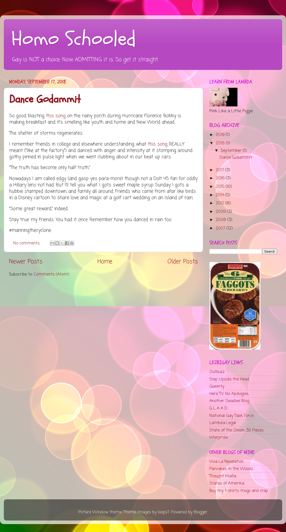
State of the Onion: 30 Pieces (236, 430)
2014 (220, 195)
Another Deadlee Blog (229, 401)
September (232, 150)
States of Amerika (226, 483)
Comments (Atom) (51, 274)
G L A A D (218, 408)
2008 (221, 220)
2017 (220, 170)
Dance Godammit (45, 99)
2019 (221, 135)
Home (105, 261)
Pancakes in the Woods (231, 469)
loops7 (163, 512)
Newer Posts (25, 261)
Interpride (218, 437)
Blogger (200, 512)
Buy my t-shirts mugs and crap (238, 491)
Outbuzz (217, 372)
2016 (221, 178)
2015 (220, 186)
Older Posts (183, 261)
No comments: (27, 243)
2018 (221, 143)
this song (56, 116)
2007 (221, 228)
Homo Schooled (73, 39)
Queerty (216, 386)
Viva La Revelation (226, 462)
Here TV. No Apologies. (229, 394)
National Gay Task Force (231, 416)
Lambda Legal (222, 423)
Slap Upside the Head (229, 379)
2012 (220, 203)
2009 (221, 211)
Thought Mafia (222, 476)
